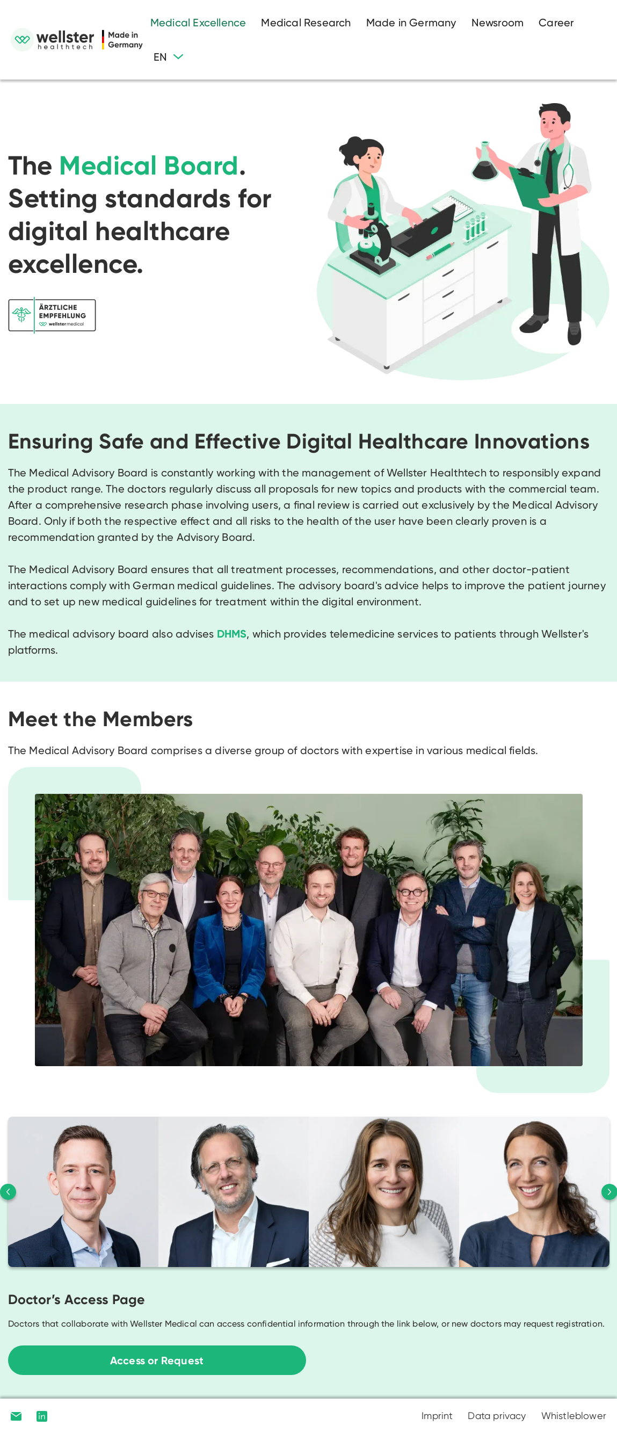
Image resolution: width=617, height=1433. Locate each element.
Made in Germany (411, 22)
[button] (168, 57)
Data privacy (497, 1415)
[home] (77, 39)
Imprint (437, 1415)
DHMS (232, 633)
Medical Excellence (198, 22)
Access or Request (157, 1360)
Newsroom (497, 22)
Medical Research (306, 22)
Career (556, 22)
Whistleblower (573, 1415)
